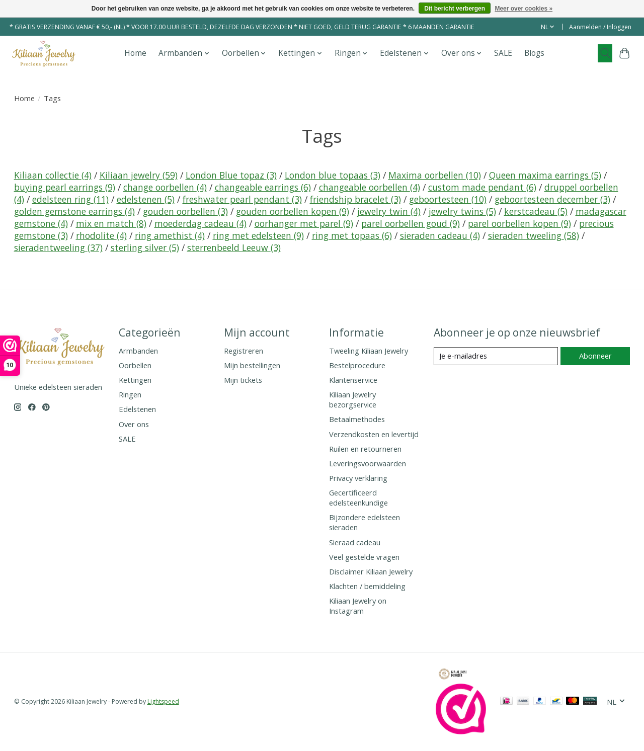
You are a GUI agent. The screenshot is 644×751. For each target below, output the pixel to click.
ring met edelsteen (258, 235)
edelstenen (146, 199)
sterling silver (145, 247)
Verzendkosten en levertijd (374, 434)
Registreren (243, 351)
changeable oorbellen (369, 187)
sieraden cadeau (440, 235)
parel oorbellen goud (410, 223)
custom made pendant (482, 187)
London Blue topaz (231, 175)
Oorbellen (135, 365)
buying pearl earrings (64, 187)
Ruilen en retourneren (365, 449)
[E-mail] (496, 356)
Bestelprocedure (357, 365)
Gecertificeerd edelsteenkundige (358, 497)
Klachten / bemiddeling (367, 586)
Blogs (534, 53)
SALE (503, 53)
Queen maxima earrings (545, 175)
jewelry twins (462, 211)
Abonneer (595, 356)
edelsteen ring (70, 199)
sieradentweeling (58, 247)
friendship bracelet (355, 199)
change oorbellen (165, 187)
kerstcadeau (536, 211)
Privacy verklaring (358, 478)
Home (135, 53)
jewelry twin (389, 211)
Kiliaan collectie (53, 175)
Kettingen (135, 380)
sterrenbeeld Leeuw (234, 247)
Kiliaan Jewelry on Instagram (357, 606)
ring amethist (170, 235)
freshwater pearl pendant (242, 199)
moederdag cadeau (200, 223)
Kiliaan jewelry (139, 175)
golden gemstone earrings (74, 211)
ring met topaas (352, 235)
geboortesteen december (552, 199)
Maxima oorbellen (434, 175)
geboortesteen (448, 199)
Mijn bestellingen (252, 365)
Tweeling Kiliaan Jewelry (368, 351)
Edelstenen (137, 409)
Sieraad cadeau (354, 542)
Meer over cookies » (523, 8)
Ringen (130, 394)
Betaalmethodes (357, 419)
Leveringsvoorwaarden (367, 463)
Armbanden (138, 351)
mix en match (111, 223)
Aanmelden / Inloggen (600, 27)
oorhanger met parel (304, 223)
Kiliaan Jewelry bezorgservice (352, 399)
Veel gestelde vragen (364, 557)
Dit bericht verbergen (454, 8)
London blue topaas (332, 175)
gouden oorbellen (185, 211)
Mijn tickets (243, 380)
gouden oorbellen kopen (292, 211)
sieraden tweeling (533, 235)
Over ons (134, 424)
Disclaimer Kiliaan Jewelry (371, 571)
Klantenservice (353, 380)
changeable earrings (263, 187)
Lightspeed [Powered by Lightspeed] (163, 701)
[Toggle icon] (605, 53)
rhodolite (101, 235)
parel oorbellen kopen (519, 223)
